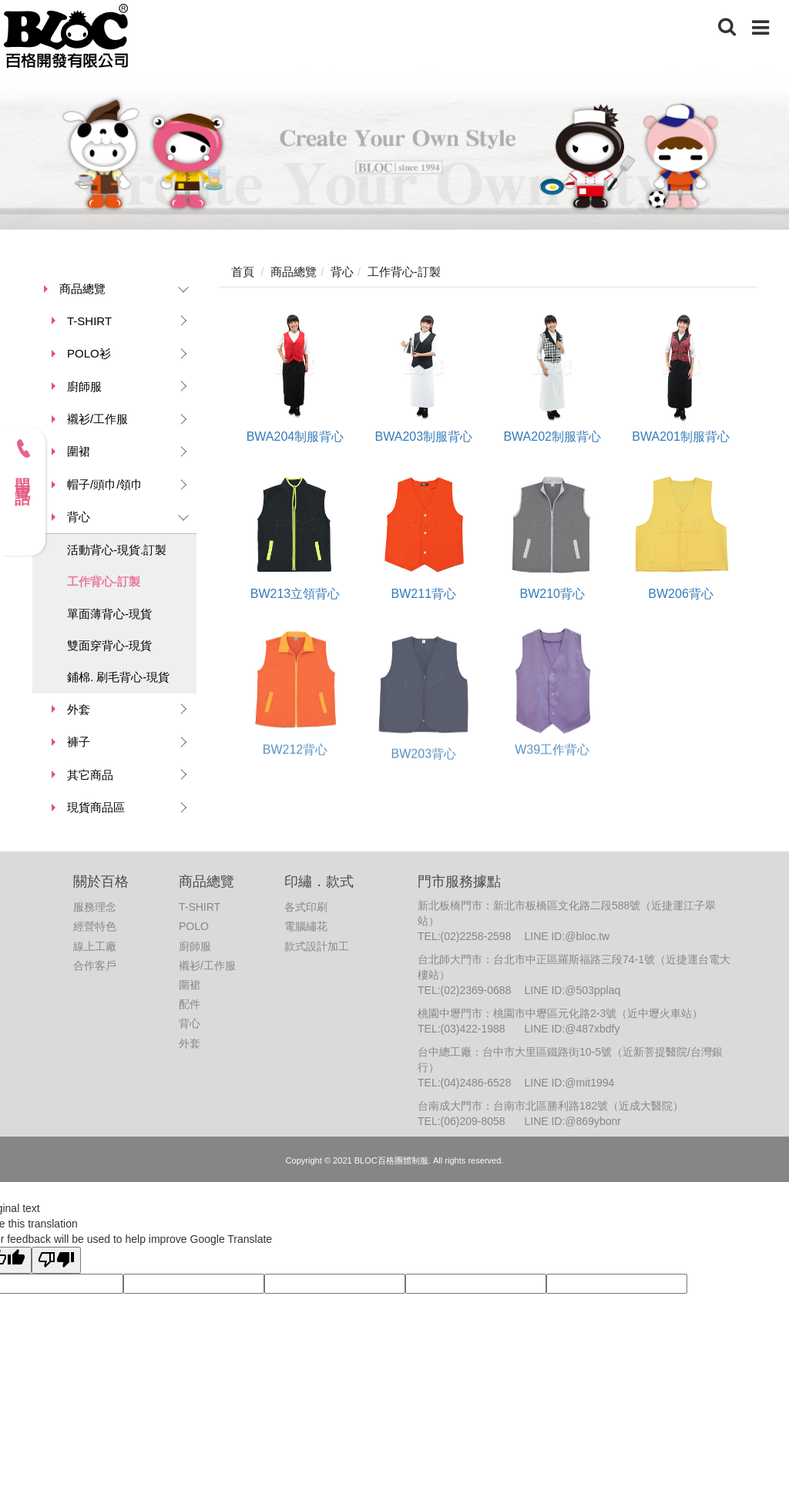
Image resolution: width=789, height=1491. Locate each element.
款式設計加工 (316, 946)
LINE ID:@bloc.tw (566, 936)
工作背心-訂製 (103, 581)
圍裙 (78, 451)
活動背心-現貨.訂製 (116, 549)
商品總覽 (82, 288)
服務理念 (94, 907)
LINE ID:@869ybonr (572, 1121)
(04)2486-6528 (476, 1082)
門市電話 (23, 460)
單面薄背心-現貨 (109, 613)
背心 (78, 516)
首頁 (242, 271)
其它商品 (90, 774)
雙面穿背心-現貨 (109, 645)
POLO (194, 926)
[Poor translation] (56, 1260)
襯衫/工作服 (97, 418)
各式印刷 (305, 907)
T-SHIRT (89, 320)
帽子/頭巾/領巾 (105, 484)
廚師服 (84, 386)
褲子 (78, 741)
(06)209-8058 (473, 1121)
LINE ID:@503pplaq (572, 990)
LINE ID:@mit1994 (569, 1082)
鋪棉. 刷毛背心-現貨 (118, 676)
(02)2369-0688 (476, 990)
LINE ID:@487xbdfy (571, 1029)
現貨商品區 (96, 807)
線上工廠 (94, 946)
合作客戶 (94, 965)
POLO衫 (89, 353)
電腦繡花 (305, 926)
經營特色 (94, 926)
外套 (78, 709)
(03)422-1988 (473, 1029)
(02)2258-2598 (476, 936)
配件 (189, 1004)
